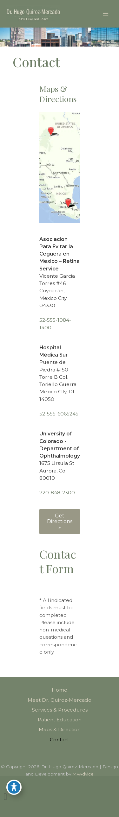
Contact (59, 740)
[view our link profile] (5, 796)
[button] (59, 521)
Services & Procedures (60, 710)
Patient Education (60, 720)
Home (59, 690)
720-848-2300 (57, 493)
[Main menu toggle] (106, 14)
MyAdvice (83, 773)
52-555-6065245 (58, 414)
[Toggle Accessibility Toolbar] (14, 787)
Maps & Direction (60, 729)
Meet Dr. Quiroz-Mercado (59, 700)
